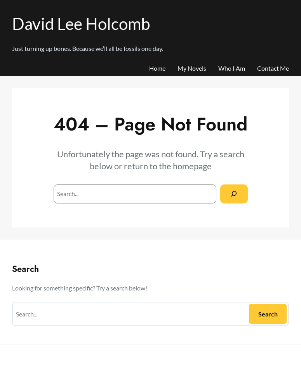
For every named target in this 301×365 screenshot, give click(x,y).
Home (157, 68)
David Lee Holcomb (81, 23)
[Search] (234, 193)
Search (268, 314)
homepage (192, 166)
